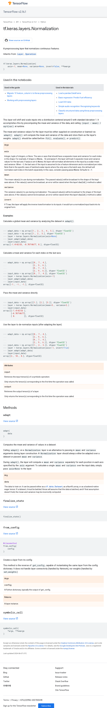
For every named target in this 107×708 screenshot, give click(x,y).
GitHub (6, 677)
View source (9, 421)
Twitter (6, 681)
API (17, 22)
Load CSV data (64, 102)
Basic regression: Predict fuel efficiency (75, 97)
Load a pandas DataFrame (69, 93)
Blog (5, 673)
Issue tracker (60, 673)
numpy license (68, 648)
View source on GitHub (17, 40)
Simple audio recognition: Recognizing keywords (79, 106)
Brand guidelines (62, 686)
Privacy (14, 700)
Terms (6, 700)
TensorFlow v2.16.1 (14, 12)
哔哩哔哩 (7, 686)
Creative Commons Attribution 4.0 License (77, 643)
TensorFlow (7, 22)
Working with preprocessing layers (21, 100)
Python (43, 22)
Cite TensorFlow (62, 690)
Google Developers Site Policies (72, 646)
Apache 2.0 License (36, 646)
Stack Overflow (61, 681)
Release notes (61, 677)
